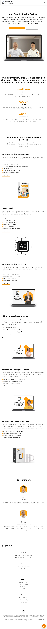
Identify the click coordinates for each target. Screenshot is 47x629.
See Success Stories (32, 28)
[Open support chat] (44, 626)
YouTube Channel (23, 584)
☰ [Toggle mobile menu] (44, 3)
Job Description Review (23, 573)
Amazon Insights (23, 582)
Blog (23, 588)
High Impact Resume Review (23, 571)
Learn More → (6, 176)
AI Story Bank (23, 568)
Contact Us (23, 602)
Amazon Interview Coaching (23, 566)
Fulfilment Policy (23, 600)
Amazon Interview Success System (23, 555)
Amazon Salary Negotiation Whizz (23, 557)
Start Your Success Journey (16, 28)
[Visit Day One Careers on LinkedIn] (23, 611)
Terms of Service (23, 597)
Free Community (23, 586)
